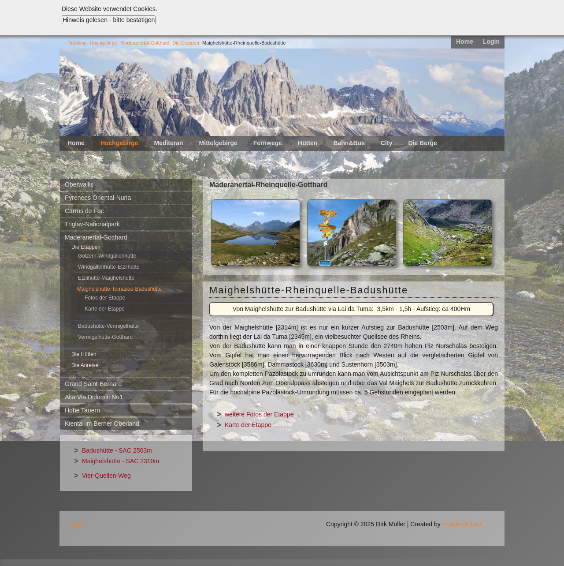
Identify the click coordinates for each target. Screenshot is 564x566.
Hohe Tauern (82, 410)
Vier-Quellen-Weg (106, 475)
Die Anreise (84, 365)
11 (458, 120)
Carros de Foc (84, 210)
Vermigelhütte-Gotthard (105, 337)
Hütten (307, 142)
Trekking (77, 42)
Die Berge (422, 142)
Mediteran (168, 142)
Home (464, 41)
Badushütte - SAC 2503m (117, 450)
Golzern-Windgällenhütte (107, 256)
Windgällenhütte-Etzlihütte (108, 267)
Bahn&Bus (349, 142)
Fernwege (267, 142)
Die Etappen (185, 42)
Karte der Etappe (105, 309)
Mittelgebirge (218, 142)
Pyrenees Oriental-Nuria (98, 197)
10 (451, 120)
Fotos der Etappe (105, 298)
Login (491, 41)
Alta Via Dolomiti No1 (94, 397)
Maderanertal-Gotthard (144, 42)
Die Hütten (83, 354)
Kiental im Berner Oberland (102, 423)
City (386, 142)
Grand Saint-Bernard (93, 383)
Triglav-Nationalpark (92, 224)
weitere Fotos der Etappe (259, 414)
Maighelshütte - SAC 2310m (120, 461)
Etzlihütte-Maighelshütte (106, 278)
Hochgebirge (103, 42)
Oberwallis (79, 184)
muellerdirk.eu (461, 524)
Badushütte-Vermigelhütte (108, 326)
